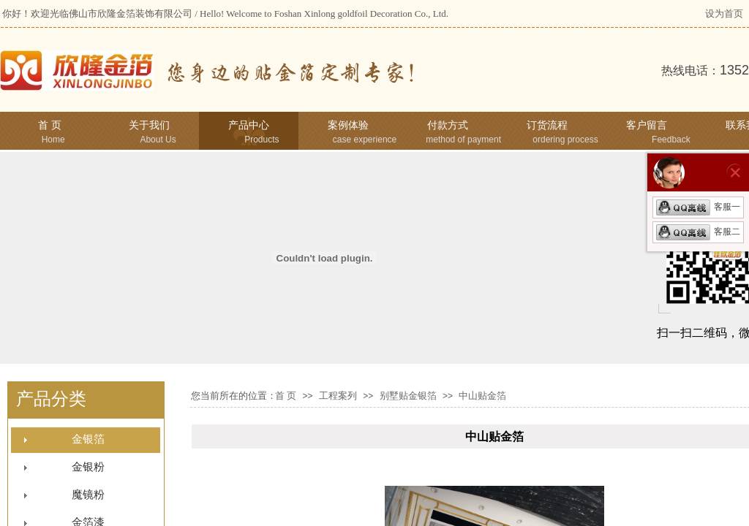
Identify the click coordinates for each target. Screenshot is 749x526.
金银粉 (88, 467)
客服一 (698, 207)
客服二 (698, 231)
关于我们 (149, 125)
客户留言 (646, 125)
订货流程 (547, 125)
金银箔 (88, 439)
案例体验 (348, 125)
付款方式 (447, 125)
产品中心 (248, 125)
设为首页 (724, 13)
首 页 (49, 125)
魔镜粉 (88, 494)
